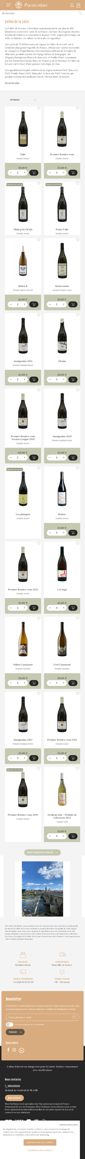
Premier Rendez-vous (62, 154)
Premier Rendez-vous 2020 (23, 814)
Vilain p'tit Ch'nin (23, 229)
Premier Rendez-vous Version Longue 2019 (23, 438)
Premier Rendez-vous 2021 (62, 739)
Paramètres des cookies (40, 1150)
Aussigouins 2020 (62, 436)
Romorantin (62, 286)
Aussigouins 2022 (22, 739)
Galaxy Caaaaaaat (23, 664)
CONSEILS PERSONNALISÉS (23, 979)
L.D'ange (62, 589)
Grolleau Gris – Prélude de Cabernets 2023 (62, 816)
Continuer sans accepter (68, 1124)
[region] (40, 1140)
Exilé (22, 154)
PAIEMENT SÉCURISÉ (62, 979)
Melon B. (23, 286)
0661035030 (12, 1086)
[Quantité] (17, 173)
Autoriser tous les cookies (39, 1142)
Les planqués (23, 514)
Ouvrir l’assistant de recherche (42, 852)
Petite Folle (62, 229)
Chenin (62, 361)
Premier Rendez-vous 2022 (23, 589)
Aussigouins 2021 (23, 361)
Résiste (62, 514)
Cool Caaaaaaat (62, 664)
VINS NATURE (23, 962)
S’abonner (15, 1032)
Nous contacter (14, 1098)
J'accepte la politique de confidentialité (29, 1025)
